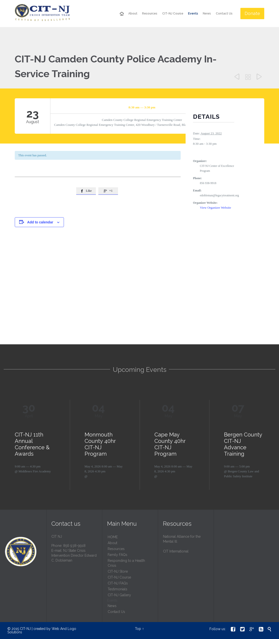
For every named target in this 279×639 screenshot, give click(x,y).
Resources (116, 549)
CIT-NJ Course (119, 577)
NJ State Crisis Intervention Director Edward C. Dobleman (74, 555)
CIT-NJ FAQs (118, 583)
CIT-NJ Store (118, 571)
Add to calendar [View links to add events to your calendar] (40, 222)
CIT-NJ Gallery (119, 595)
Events (112, 600)
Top (138, 629)
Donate (252, 13)
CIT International (176, 551)
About (112, 543)
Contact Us (116, 612)
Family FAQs (117, 555)
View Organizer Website (215, 207)
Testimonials (117, 589)
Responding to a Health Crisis (126, 563)
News (112, 606)
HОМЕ (113, 537)
